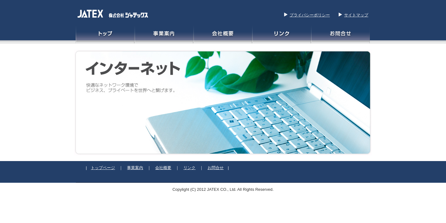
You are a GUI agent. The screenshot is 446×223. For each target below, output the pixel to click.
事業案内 (135, 167)
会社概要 (163, 167)
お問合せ (216, 167)
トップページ (103, 167)
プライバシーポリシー (310, 15)
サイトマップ (356, 15)
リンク (189, 167)
